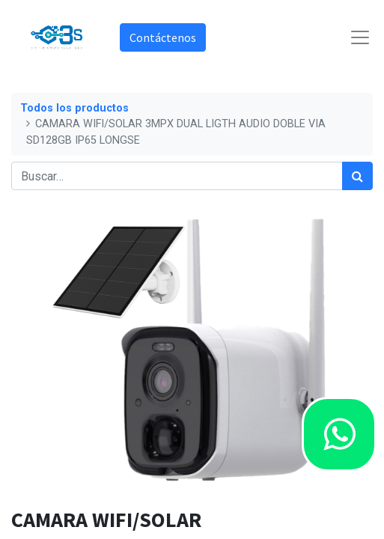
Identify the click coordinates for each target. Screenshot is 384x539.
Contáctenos (162, 37)
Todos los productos (74, 108)
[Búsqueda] (357, 176)
